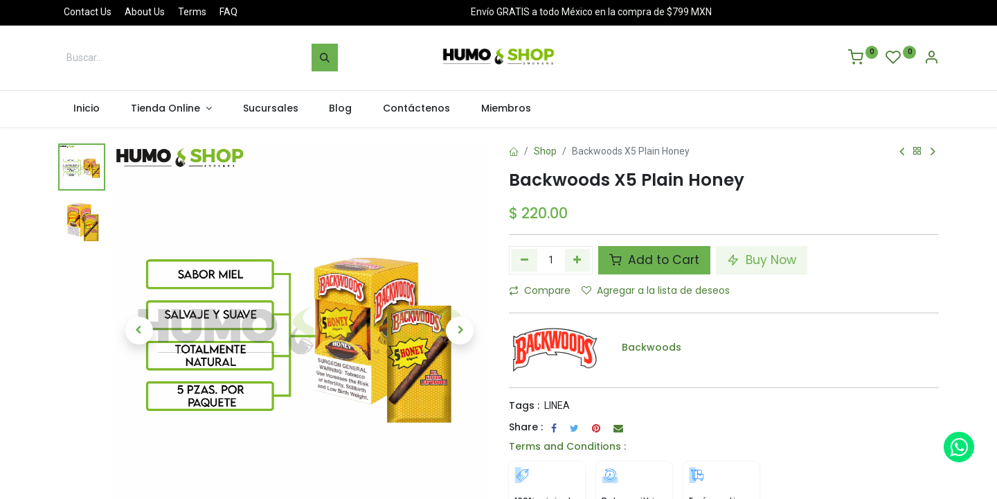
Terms (192, 11)
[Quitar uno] (524, 260)
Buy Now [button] (761, 260)
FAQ (228, 11)
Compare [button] (540, 290)
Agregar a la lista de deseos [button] (656, 290)
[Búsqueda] (325, 57)
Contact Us (87, 11)
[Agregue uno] (578, 260)
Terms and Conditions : (567, 446)
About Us (145, 11)
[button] (139, 331)
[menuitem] (87, 109)
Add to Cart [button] (654, 260)
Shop (545, 151)
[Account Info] (931, 58)
